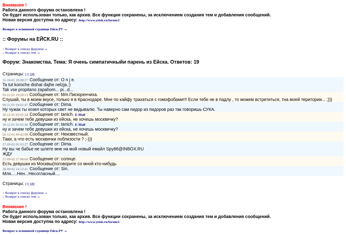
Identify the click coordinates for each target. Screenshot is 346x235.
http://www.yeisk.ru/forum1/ (99, 20)
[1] (27, 74)
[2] (32, 74)
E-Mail (80, 114)
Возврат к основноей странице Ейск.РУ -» (34, 29)
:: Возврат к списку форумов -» (24, 49)
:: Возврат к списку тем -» (21, 52)
